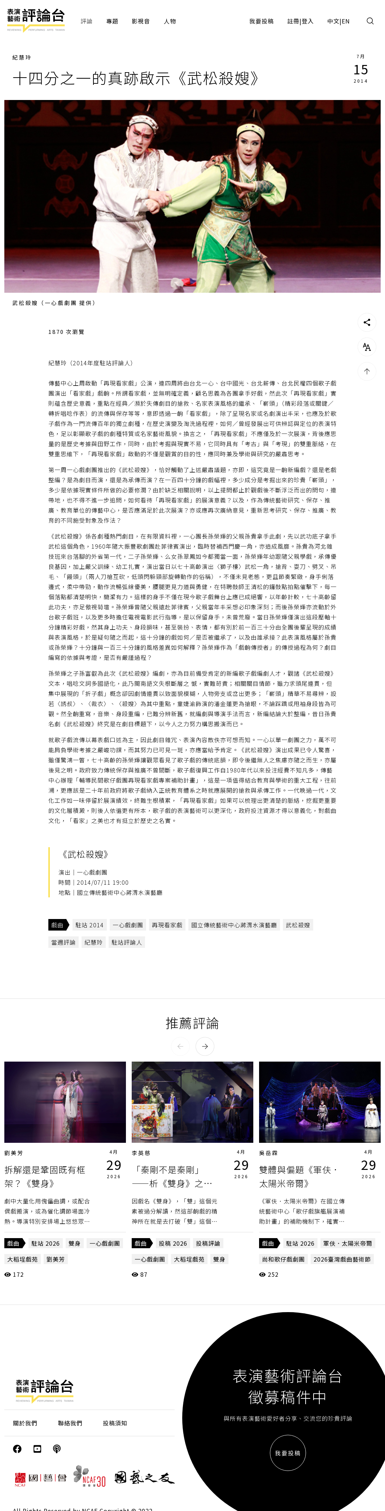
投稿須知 (115, 1423)
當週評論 (63, 942)
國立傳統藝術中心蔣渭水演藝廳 (234, 924)
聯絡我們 (70, 1423)
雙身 (75, 1243)
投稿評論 (208, 1243)
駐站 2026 (45, 1243)
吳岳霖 (269, 1153)
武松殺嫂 (298, 924)
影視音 (141, 21)
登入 (308, 21)
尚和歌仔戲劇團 (283, 1259)
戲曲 (57, 924)
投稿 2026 (173, 1243)
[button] (180, 1046)
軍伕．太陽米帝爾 (347, 1243)
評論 (86, 21)
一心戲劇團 (128, 924)
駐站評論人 (126, 942)
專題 (112, 21)
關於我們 (25, 1423)
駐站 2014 (89, 924)
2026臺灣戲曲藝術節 (342, 1259)
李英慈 (141, 1153)
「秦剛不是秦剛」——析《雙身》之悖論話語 (172, 1183)
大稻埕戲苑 (22, 1259)
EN (346, 21)
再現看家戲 (167, 924)
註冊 (293, 21)
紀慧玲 (22, 57)
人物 (170, 21)
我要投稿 (261, 21)
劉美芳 (14, 1153)
